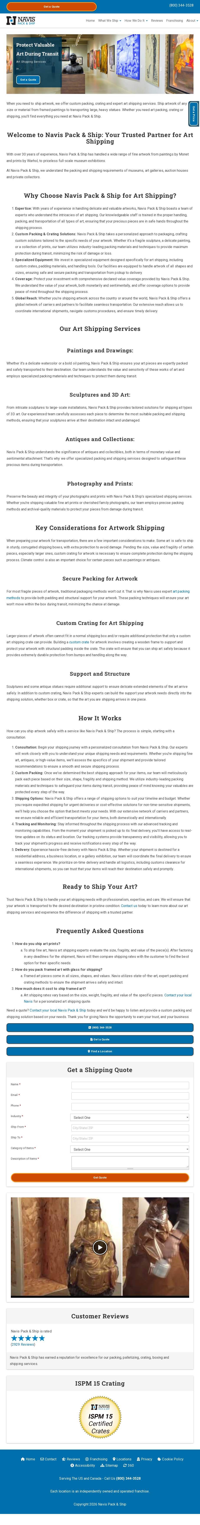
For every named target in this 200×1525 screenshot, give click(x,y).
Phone (16, 1105)
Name (15, 1084)
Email (15, 1095)
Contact (48, 1459)
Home (90, 21)
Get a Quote (52, 6)
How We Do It (136, 21)
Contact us (129, 906)
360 (128, 1465)
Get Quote (100, 1177)
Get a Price (193, 114)
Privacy (144, 1459)
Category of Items (23, 1148)
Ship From (18, 1126)
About (192, 21)
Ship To (16, 1137)
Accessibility (82, 1465)
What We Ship (109, 21)
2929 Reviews (23, 1344)
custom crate (79, 642)
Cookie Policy (170, 1459)
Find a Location (100, 1051)
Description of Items (25, 1158)
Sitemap (109, 1465)
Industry (17, 1116)
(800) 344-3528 (181, 5)
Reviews (157, 21)
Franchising (174, 21)
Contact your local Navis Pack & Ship (58, 1010)
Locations (122, 1459)
